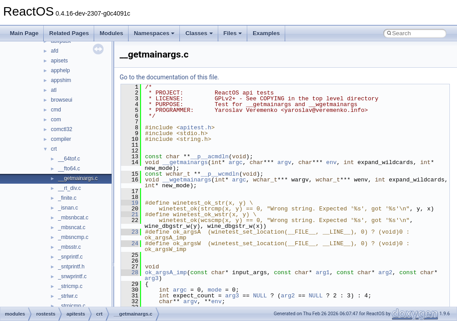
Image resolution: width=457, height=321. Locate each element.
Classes (198, 33)
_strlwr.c (68, 296)
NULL (260, 296)
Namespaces (154, 33)
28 (129, 272)
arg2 (385, 272)
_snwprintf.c (72, 276)
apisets (59, 61)
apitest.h (195, 127)
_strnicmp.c (71, 306)
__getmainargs (185, 162)
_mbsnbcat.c (73, 217)
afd (54, 51)
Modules (111, 33)
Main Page (24, 33)
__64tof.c (69, 159)
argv (284, 162)
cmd (56, 110)
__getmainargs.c (78, 178)
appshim (61, 80)
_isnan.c (68, 208)
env (331, 162)
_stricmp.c (70, 286)
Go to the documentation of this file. (169, 77)
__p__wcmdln (220, 174)
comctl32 (61, 129)
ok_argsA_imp (166, 272)
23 (129, 232)
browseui (61, 100)
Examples (266, 33)
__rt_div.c (69, 188)
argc (235, 162)
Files (233, 33)
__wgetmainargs (186, 180)
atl (54, 90)
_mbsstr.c (69, 247)
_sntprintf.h (71, 266)
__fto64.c (69, 168)
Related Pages (69, 33)
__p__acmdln (209, 156)
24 (129, 243)
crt (54, 149)
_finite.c (67, 198)
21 (129, 214)
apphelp (60, 70)
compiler (61, 139)
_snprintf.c (70, 257)
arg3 (151, 278)
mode (214, 290)
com (56, 119)
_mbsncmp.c (73, 237)
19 (129, 203)
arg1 (322, 272)
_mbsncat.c (71, 227)
